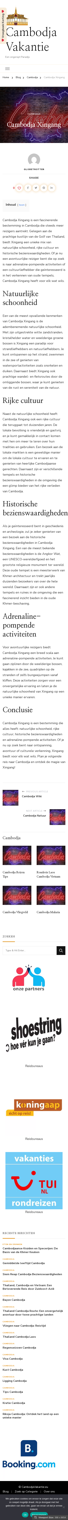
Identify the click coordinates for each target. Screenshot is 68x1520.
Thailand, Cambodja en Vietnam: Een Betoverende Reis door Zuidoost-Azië (28, 1287)
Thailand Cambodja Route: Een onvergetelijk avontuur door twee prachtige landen (33, 1313)
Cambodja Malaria (48, 912)
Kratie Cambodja (14, 1403)
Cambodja (34, 114)
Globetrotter (34, 162)
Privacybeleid (39, 1515)
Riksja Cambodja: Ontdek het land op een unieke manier (31, 1416)
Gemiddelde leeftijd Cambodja (24, 1263)
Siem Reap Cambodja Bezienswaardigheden (32, 1274)
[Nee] (63, 1507)
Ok (25, 1515)
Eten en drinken (12, 1244)
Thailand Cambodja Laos (19, 1337)
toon (22, 205)
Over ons (49, 1491)
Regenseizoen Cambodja (19, 1348)
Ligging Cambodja (15, 1381)
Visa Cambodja (13, 1359)
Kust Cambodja (13, 1370)
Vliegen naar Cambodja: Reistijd (24, 1326)
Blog (6, 1491)
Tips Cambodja (13, 1392)
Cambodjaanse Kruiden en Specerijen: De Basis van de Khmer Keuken (30, 1250)
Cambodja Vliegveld (15, 912)
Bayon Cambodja (14, 1300)
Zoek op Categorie (26, 1491)
